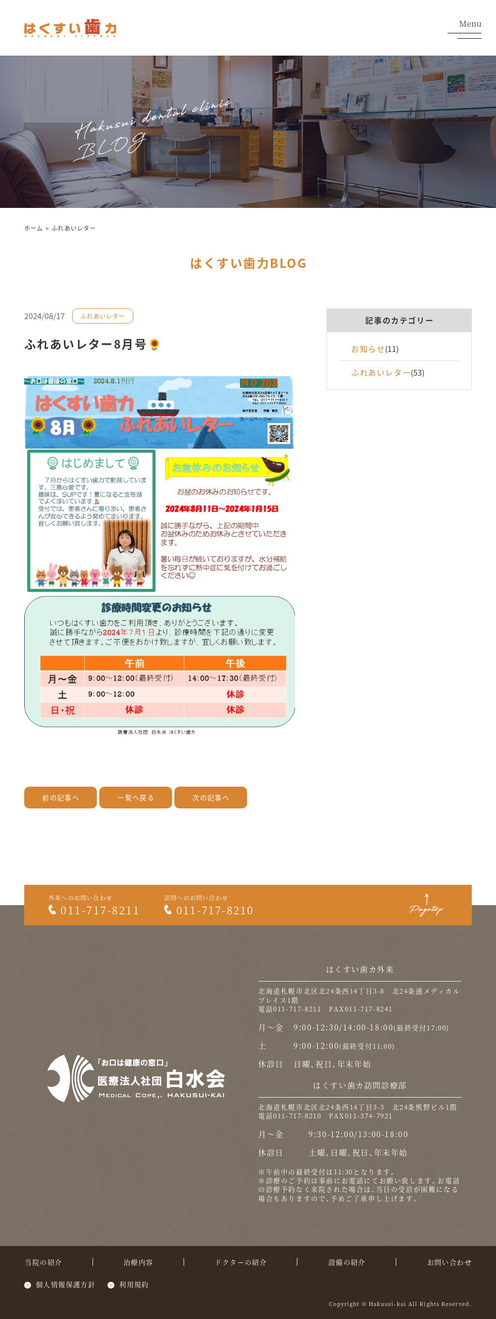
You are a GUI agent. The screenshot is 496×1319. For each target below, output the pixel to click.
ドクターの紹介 (241, 1262)
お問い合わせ (449, 1262)
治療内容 (139, 1262)
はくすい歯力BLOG (248, 262)
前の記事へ (60, 797)
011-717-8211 (94, 910)
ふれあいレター (73, 228)
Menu (464, 29)
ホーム (34, 228)
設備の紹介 (347, 1262)
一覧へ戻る (136, 797)
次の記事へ (211, 797)
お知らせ (368, 348)
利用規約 (134, 1284)
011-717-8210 (209, 910)
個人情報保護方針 (65, 1284)
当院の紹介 (43, 1262)
